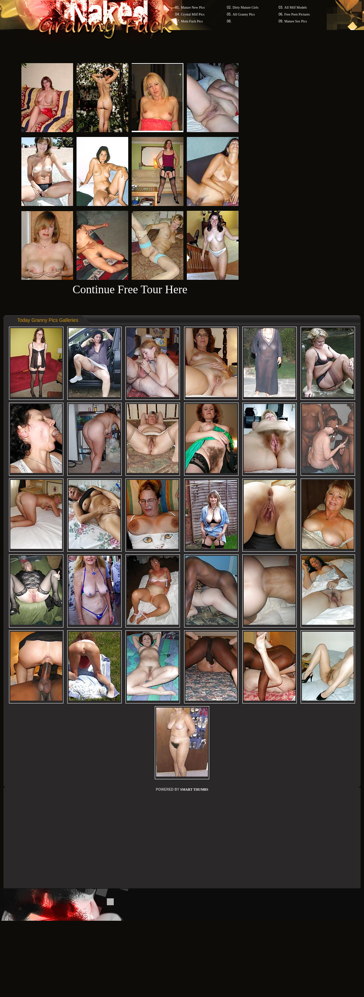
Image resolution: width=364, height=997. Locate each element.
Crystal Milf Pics (192, 14)
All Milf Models (295, 7)
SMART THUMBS (194, 789)
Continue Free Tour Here (129, 289)
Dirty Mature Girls (246, 7)
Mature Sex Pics (295, 21)
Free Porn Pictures (297, 14)
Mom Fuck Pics (192, 21)
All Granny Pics (244, 14)
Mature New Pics (193, 7)
